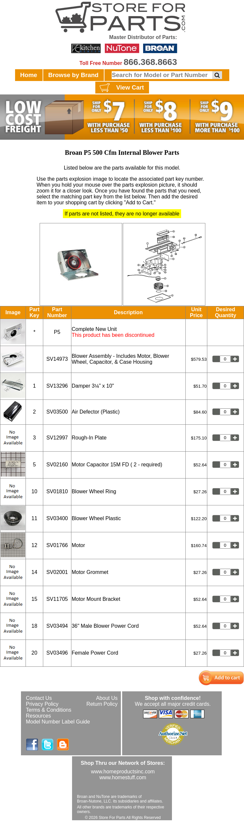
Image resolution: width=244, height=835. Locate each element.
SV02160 (57, 464)
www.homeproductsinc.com (123, 771)
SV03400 (57, 518)
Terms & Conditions (48, 710)
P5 (57, 332)
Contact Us (39, 698)
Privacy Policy (42, 704)
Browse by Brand (73, 74)
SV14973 (57, 359)
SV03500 (57, 412)
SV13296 (57, 386)
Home (28, 74)
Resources (38, 716)
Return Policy (102, 704)
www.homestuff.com (123, 777)
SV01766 (57, 545)
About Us (107, 698)
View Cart (121, 88)
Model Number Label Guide (58, 721)
